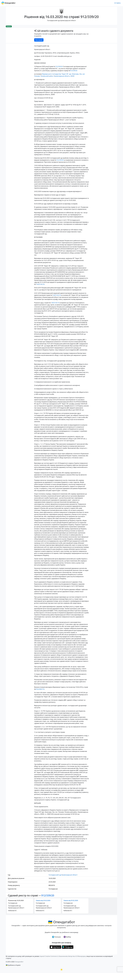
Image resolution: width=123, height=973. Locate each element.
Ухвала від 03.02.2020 (71, 900)
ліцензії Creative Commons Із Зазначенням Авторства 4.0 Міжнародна (63, 956)
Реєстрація (38, 40)
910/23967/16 (40, 689)
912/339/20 (59, 66)
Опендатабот (19, 962)
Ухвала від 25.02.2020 (43, 900)
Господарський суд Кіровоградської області (63, 875)
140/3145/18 (40, 284)
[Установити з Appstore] (55, 947)
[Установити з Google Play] (68, 947)
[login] (117, 3)
